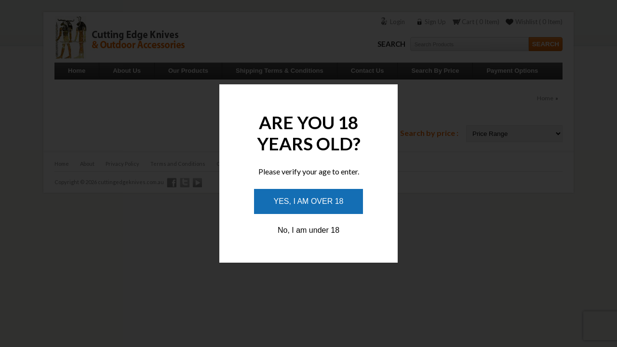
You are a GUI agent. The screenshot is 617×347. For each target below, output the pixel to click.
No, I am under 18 (308, 230)
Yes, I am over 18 (309, 201)
